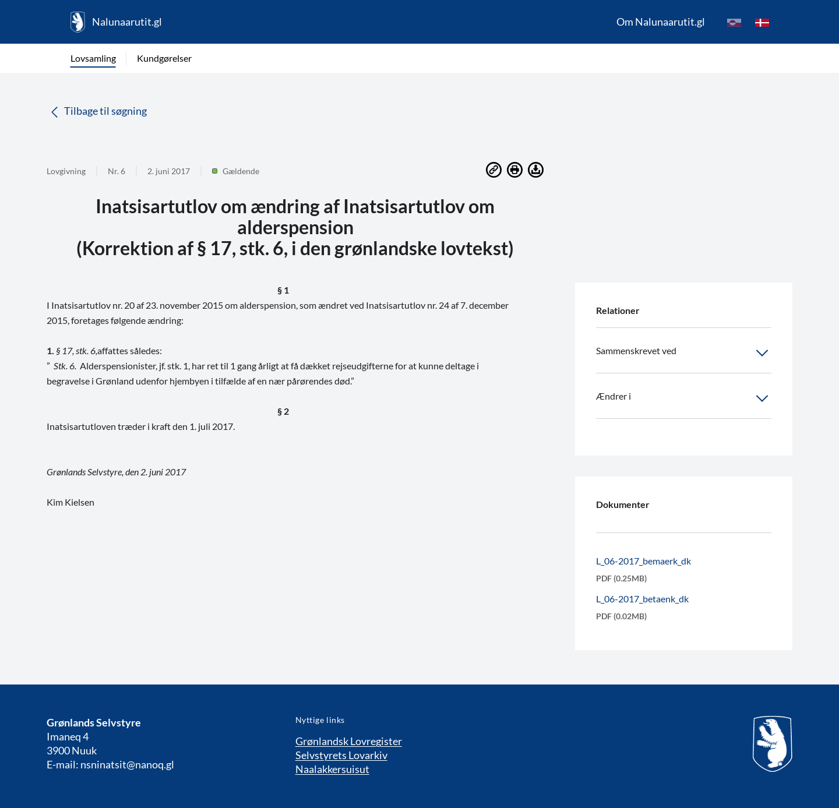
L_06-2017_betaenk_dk (642, 598)
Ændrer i (683, 398)
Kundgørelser (164, 57)
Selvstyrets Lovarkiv (341, 755)
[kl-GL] (734, 22)
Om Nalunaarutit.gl (660, 21)
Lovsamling (93, 57)
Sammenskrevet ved (683, 353)
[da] (762, 22)
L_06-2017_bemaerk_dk (643, 560)
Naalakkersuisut (332, 769)
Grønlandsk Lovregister (348, 741)
